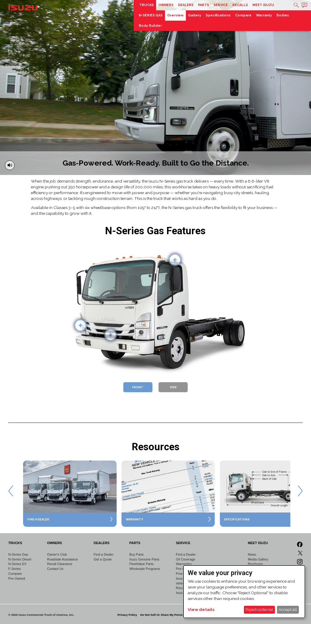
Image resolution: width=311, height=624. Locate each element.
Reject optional (259, 609)
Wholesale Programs (144, 569)
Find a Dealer (103, 554)
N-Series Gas (18, 554)
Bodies (282, 15)
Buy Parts (136, 554)
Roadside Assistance (62, 559)
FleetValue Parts (141, 564)
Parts (203, 5)
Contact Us (55, 569)
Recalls (240, 5)
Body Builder (150, 26)
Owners (165, 5)
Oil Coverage (185, 559)
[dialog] (244, 591)
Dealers (185, 5)
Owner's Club (57, 554)
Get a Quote (102, 559)
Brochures (255, 564)
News (252, 554)
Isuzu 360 (183, 578)
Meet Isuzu (263, 5)
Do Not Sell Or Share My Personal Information (171, 614)
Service (221, 5)
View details (201, 609)
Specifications (218, 15)
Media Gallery (258, 559)
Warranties (184, 564)
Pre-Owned (16, 578)
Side (173, 387)
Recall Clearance (59, 564)
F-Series (14, 569)
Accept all (288, 609)
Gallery (194, 15)
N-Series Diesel (19, 559)
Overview (175, 15)
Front (137, 387)
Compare (243, 15)
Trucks (146, 5)
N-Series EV (17, 564)
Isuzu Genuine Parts (144, 559)
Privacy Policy (127, 614)
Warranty (264, 15)
